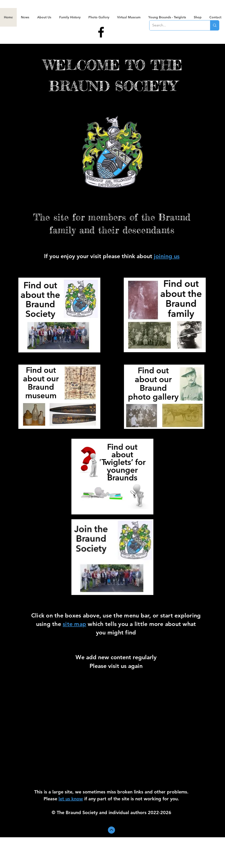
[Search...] (176, 25)
